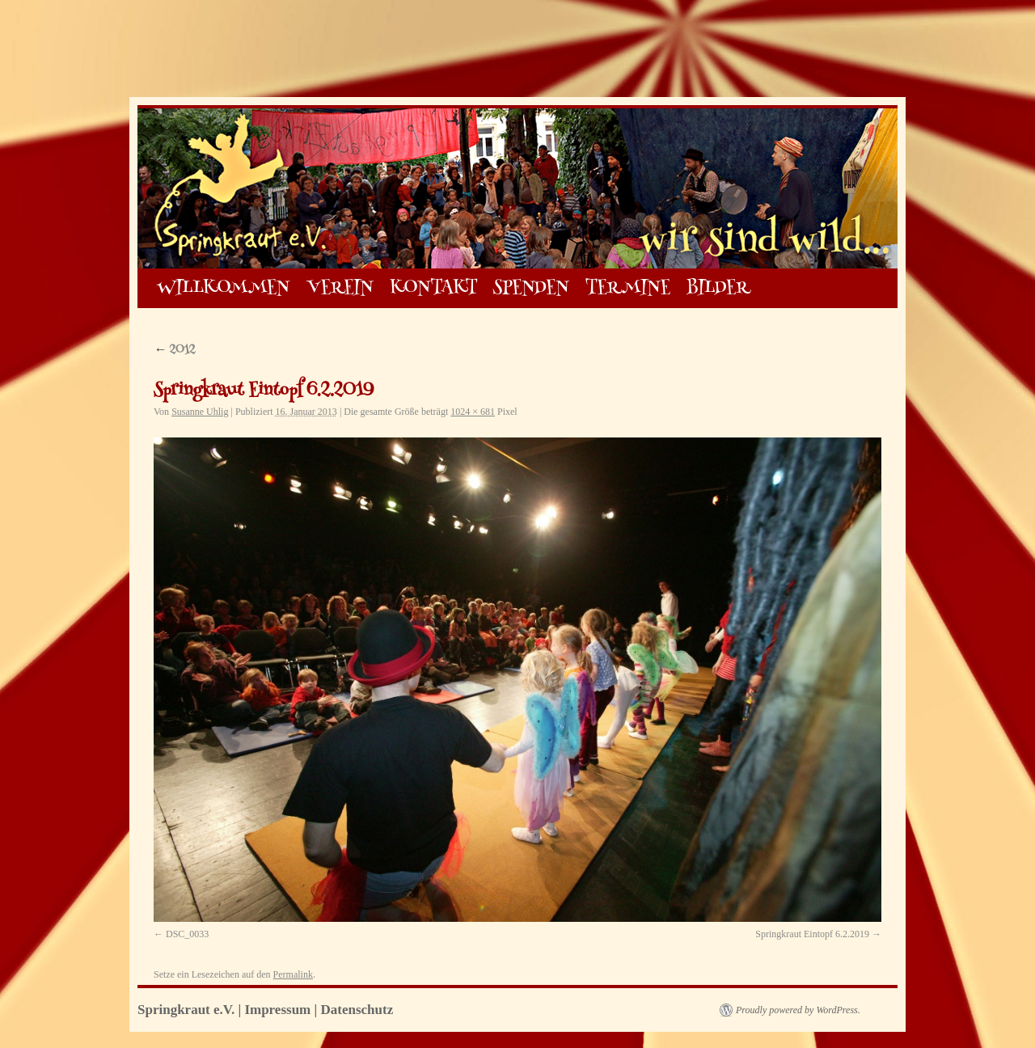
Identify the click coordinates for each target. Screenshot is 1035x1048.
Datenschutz (357, 1009)
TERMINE (627, 288)
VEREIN (340, 288)
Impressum (277, 1009)
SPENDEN (531, 288)
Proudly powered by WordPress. (798, 1010)
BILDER (718, 288)
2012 (174, 350)
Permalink (293, 974)
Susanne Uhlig (199, 411)
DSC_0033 (187, 934)
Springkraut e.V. (187, 1009)
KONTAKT (433, 288)
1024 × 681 (472, 411)
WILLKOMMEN (223, 288)
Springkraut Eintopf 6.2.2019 (812, 934)
